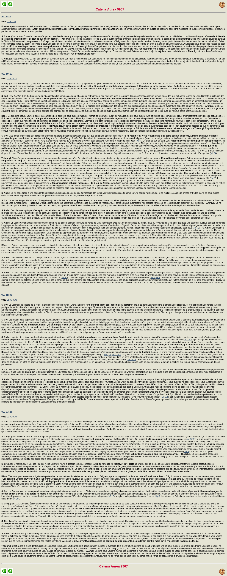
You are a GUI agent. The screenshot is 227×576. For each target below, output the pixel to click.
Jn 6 (139, 141)
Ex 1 (153, 277)
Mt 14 (213, 153)
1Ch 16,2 (116, 354)
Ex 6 (158, 277)
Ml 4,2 (196, 228)
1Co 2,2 (188, 339)
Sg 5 (157, 496)
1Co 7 (111, 496)
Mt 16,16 (132, 359)
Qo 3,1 (165, 397)
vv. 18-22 (6, 294)
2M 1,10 (107, 354)
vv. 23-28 (6, 411)
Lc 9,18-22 (12, 300)
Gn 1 (213, 178)
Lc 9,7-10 (11, 21)
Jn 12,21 (191, 439)
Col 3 (186, 451)
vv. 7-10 (6, 16)
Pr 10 (15, 499)
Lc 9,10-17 (12, 78)
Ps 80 (64, 277)
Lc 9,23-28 (12, 416)
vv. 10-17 (6, 73)
